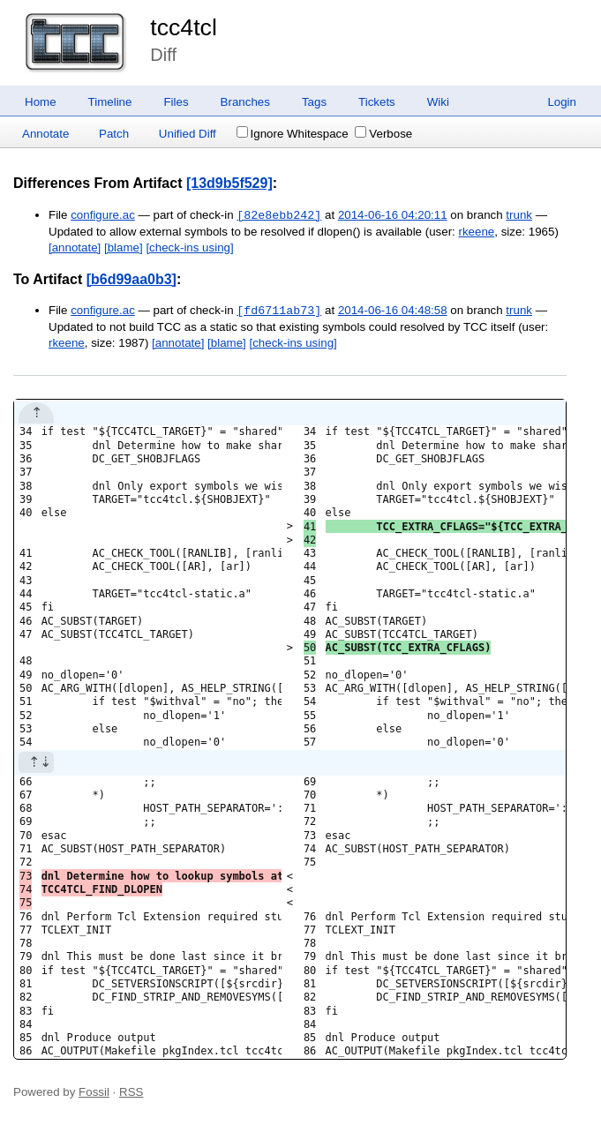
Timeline (110, 102)
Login (561, 102)
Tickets (376, 102)
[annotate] (75, 247)
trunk (519, 215)
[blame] (123, 247)
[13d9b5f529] (229, 183)
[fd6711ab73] (279, 311)
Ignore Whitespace (293, 133)
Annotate (45, 133)
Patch (114, 133)
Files (175, 102)
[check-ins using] (189, 247)
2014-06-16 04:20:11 (392, 215)
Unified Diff (187, 133)
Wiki (438, 102)
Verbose (383, 133)
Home (40, 102)
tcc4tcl (183, 27)
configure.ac (103, 215)
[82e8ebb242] (279, 215)
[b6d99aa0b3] (131, 279)
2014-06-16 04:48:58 (392, 311)
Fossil (94, 1092)
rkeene (477, 231)
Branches (245, 102)
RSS (131, 1092)
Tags (314, 102)
